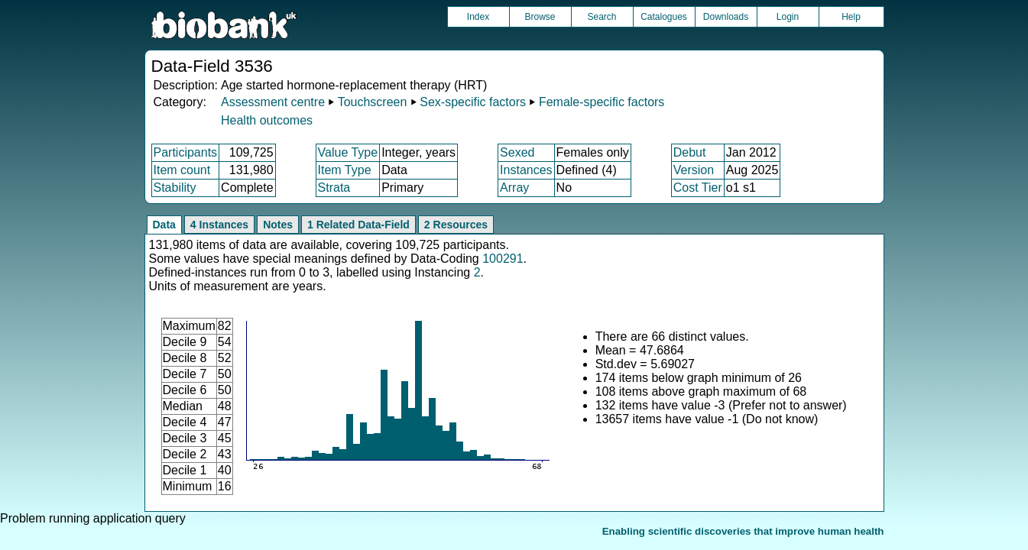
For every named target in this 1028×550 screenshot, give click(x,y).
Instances (526, 169)
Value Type (348, 152)
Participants (186, 152)
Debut (689, 152)
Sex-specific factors (473, 101)
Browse (539, 16)
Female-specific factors (602, 101)
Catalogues (663, 16)
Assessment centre (273, 101)
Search (601, 16)
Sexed (517, 152)
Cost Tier (697, 187)
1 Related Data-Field (358, 224)
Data (164, 224)
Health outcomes (267, 120)
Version (693, 169)
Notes (278, 224)
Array (514, 187)
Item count (182, 169)
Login (788, 16)
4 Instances (219, 224)
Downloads (725, 16)
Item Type (344, 169)
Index (478, 16)
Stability (175, 187)
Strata (334, 187)
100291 (502, 258)
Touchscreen (372, 101)
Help (851, 16)
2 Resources (456, 224)
